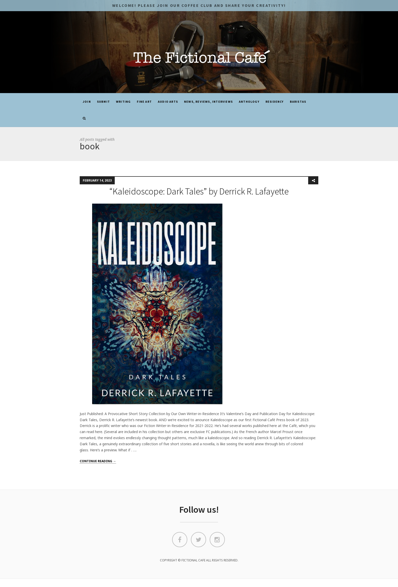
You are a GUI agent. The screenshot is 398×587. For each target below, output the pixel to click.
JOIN (87, 101)
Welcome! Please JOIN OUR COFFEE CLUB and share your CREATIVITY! (199, 5)
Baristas (298, 101)
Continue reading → (98, 461)
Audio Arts (168, 101)
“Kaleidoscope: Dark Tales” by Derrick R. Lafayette (199, 191)
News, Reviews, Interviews (208, 101)
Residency (275, 101)
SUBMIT (103, 101)
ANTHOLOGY (249, 101)
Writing (123, 101)
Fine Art (144, 101)
